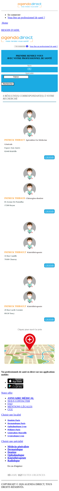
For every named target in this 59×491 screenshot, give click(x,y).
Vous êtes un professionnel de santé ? (26, 17)
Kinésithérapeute (17, 457)
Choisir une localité (11, 414)
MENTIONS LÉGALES (20, 406)
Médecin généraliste (18, 446)
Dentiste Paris (14, 420)
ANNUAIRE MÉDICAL (21, 398)
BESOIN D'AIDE (10, 30)
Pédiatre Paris (14, 429)
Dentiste (12, 452)
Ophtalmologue (16, 455)
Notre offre (6, 393)
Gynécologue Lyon (16, 436)
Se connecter (14, 14)
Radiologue (14, 460)
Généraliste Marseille (17, 432)
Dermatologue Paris (16, 423)
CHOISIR (49, 157)
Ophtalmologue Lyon (17, 426)
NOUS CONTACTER (19, 401)
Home (4, 23)
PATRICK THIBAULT (15, 252)
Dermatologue (15, 449)
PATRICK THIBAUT (14, 140)
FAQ (10, 403)
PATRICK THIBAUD (14, 198)
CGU (10, 409)
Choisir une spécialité (12, 441)
